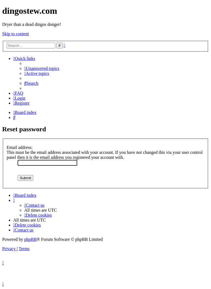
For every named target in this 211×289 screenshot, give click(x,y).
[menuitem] (41, 68)
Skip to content (15, 33)
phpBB (30, 239)
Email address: (20, 147)
